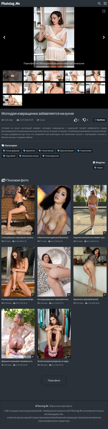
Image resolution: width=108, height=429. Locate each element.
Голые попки (84, 151)
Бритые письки (66, 151)
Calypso (98, 168)
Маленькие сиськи (28, 156)
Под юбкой (9, 156)
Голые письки (46, 151)
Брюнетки (29, 151)
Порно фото (54, 380)
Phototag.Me (10, 3)
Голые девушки (11, 151)
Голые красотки (50, 156)
